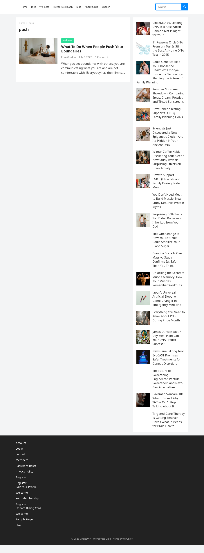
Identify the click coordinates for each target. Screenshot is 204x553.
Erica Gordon (69, 57)
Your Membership (27, 506)
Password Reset (26, 474)
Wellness (68, 40)
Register (21, 485)
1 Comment (102, 57)
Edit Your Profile (26, 495)
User (19, 533)
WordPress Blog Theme (106, 547)
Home (22, 23)
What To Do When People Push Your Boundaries (93, 49)
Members (22, 468)
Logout (20, 462)
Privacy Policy (24, 479)
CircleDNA (85, 547)
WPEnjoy (128, 547)
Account (21, 451)
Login (19, 457)
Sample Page (24, 527)
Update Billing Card (28, 516)
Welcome (22, 501)
